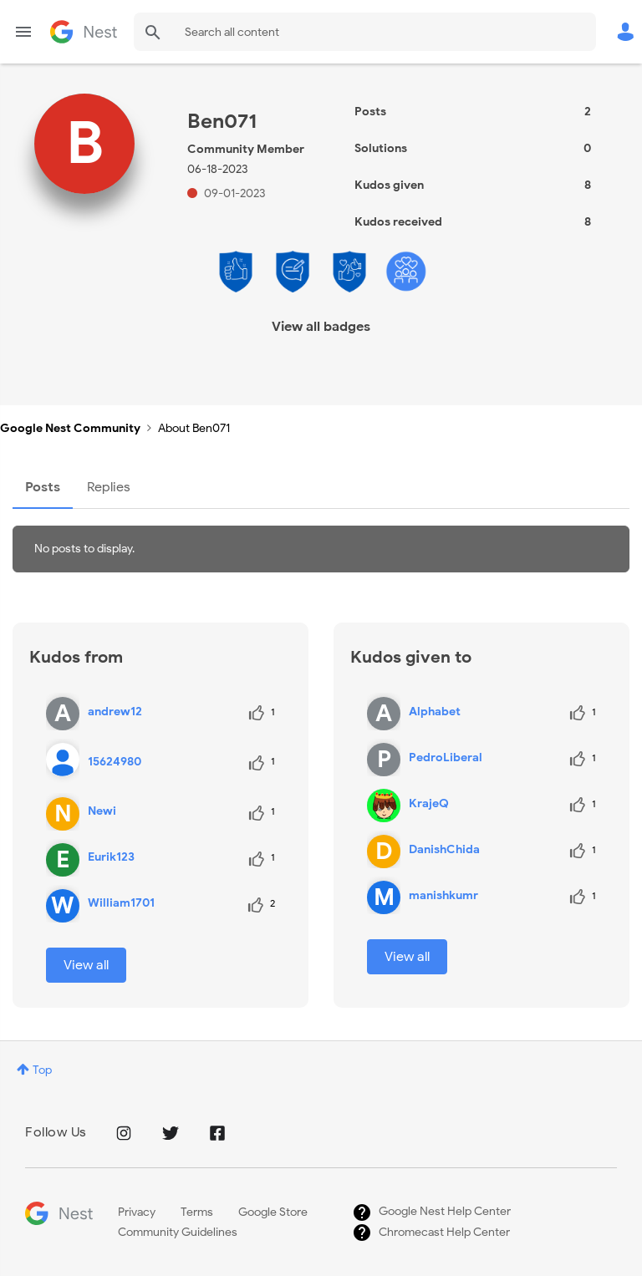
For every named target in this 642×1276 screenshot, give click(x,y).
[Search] (365, 32)
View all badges (321, 326)
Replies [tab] (108, 487)
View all (86, 965)
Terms (197, 1212)
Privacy (136, 1212)
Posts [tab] (42, 487)
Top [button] (42, 1070)
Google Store (273, 1212)
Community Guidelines (177, 1232)
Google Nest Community (83, 32)
